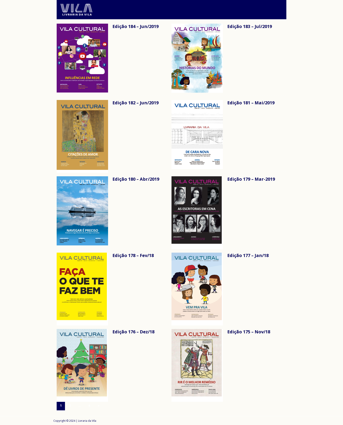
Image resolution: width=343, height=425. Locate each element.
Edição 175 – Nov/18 (248, 332)
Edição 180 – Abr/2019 (135, 179)
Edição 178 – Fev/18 (133, 255)
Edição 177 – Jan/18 (248, 255)
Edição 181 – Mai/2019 (251, 103)
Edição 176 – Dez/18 (133, 332)
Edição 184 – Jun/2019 (135, 26)
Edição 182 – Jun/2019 (135, 103)
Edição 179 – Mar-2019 (251, 179)
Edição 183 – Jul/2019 (249, 26)
